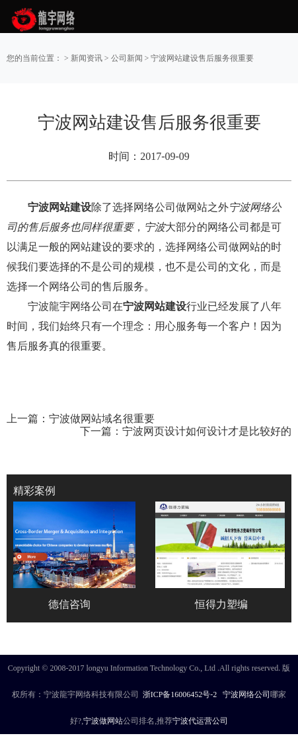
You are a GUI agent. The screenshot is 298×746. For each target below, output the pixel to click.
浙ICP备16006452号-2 (180, 694)
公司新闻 (127, 58)
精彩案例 (34, 490)
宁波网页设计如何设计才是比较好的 (206, 431)
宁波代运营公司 (200, 721)
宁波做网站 (103, 721)
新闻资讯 (86, 58)
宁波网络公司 (246, 694)
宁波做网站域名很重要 (102, 418)
